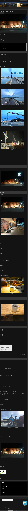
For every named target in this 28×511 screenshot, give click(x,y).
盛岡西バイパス (10, 386)
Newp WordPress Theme (10, 510)
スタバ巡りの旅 (4, 0)
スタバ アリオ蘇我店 (4, 507)
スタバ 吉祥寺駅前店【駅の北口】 (6, 508)
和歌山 (0, 478)
